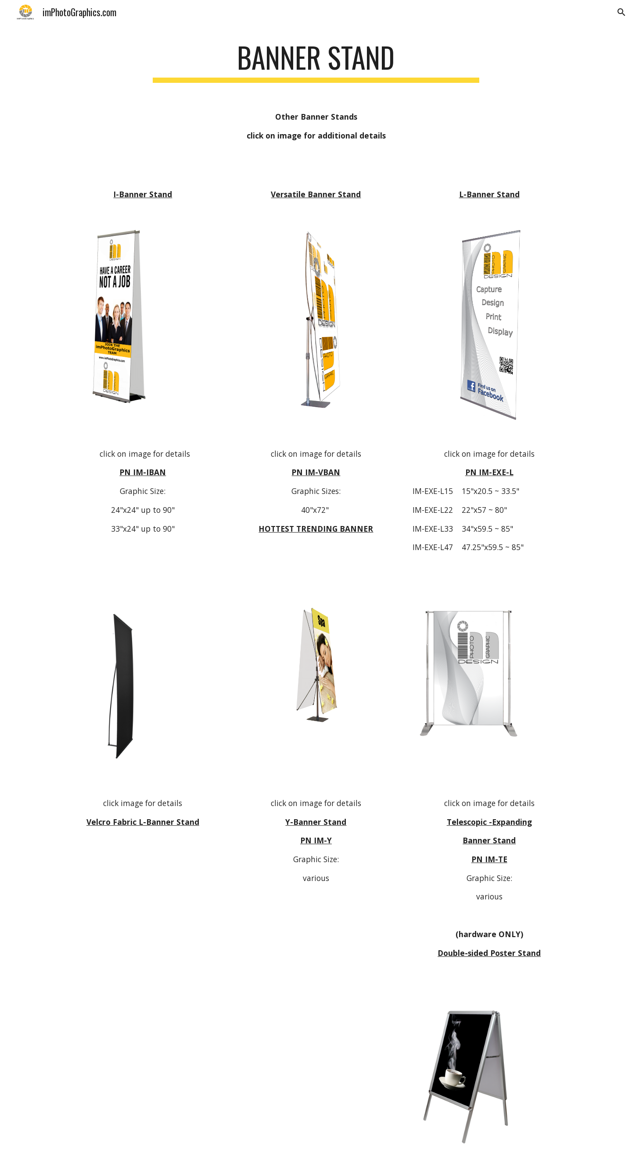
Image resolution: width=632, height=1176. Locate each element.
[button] (621, 12)
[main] (316, 61)
